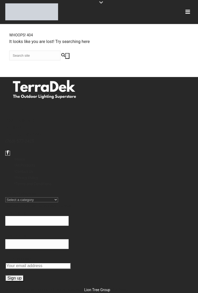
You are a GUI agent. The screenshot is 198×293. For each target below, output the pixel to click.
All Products (24, 165)
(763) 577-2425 (19, 141)
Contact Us (24, 172)
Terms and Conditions (32, 184)
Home (19, 159)
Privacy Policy (26, 178)
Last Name (15, 235)
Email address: (19, 258)
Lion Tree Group (97, 290)
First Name (15, 212)
